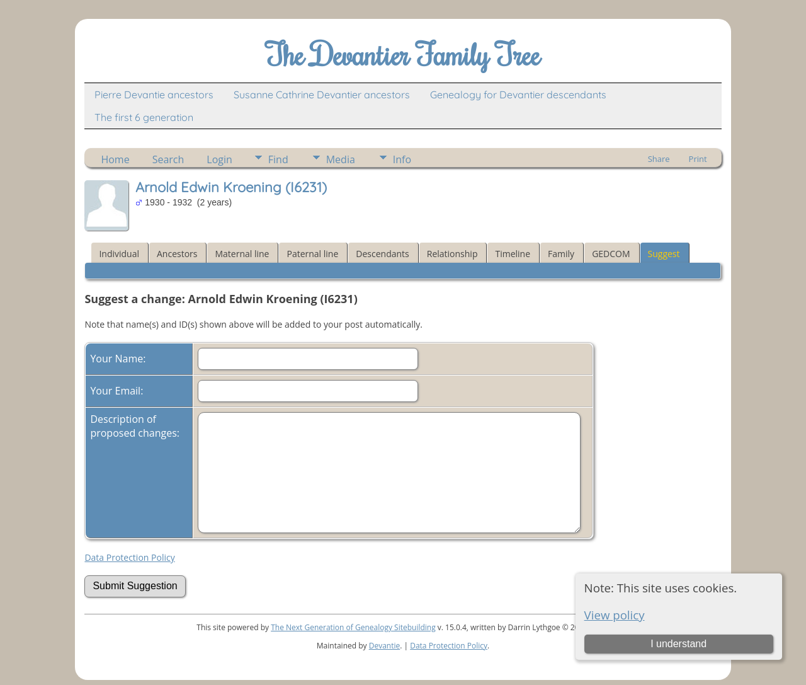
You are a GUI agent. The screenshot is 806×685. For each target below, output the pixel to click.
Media (340, 159)
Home (115, 159)
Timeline (512, 254)
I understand (678, 643)
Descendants (382, 254)
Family (561, 254)
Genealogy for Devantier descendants (518, 94)
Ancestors (177, 254)
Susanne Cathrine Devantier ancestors (322, 94)
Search (168, 159)
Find (278, 159)
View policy (614, 615)
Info (402, 159)
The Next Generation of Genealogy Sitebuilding (353, 627)
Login (219, 159)
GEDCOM (611, 254)
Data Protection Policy (129, 557)
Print (698, 158)
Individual (119, 254)
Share (659, 158)
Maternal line (242, 254)
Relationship (452, 254)
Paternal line (312, 254)
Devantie (384, 645)
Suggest (664, 254)
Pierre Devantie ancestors (153, 94)
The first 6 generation (143, 117)
